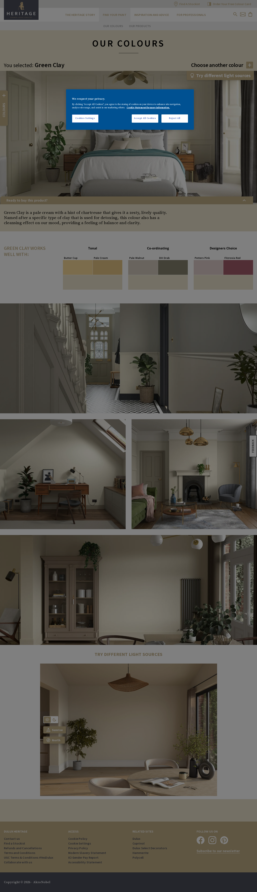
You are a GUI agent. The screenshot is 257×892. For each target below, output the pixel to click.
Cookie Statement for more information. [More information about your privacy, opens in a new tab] (148, 107)
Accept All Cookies (145, 118)
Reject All (174, 118)
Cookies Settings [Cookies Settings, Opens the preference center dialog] (85, 118)
